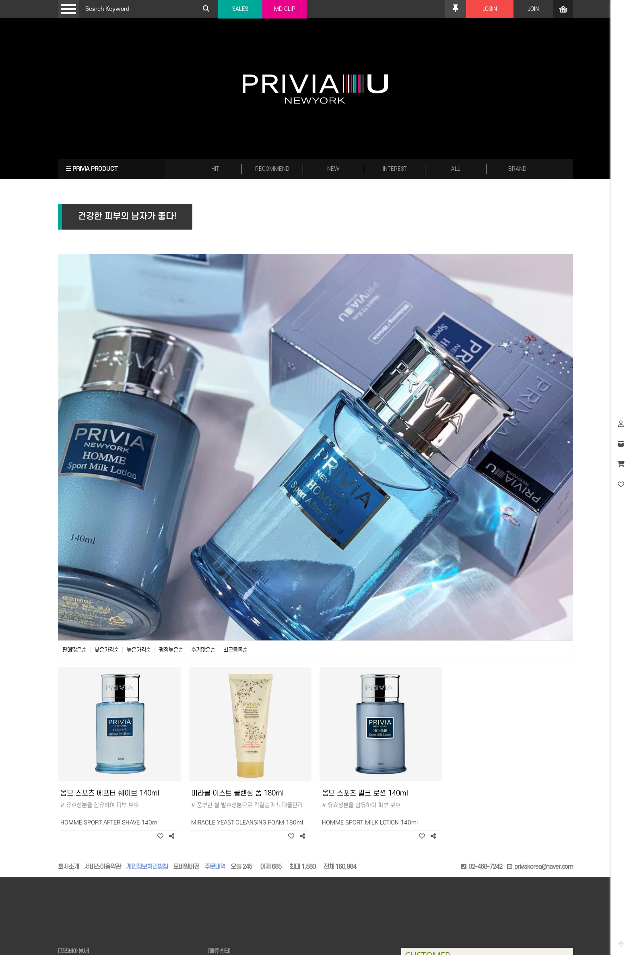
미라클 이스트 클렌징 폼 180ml (237, 793)
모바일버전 (186, 866)
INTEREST (395, 169)
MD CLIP (284, 9)
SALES (240, 9)
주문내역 (214, 866)
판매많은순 (74, 650)
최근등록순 (235, 650)
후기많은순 (203, 650)
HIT (215, 169)
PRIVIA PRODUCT (92, 169)
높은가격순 (139, 650)
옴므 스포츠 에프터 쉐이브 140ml (109, 793)
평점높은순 (171, 650)
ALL (455, 169)
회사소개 (68, 866)
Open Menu (68, 9)
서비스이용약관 (102, 866)
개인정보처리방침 (147, 866)
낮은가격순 (107, 650)
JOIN (533, 9)
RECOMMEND (272, 169)
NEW (333, 169)
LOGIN (490, 9)
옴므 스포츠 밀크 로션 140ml (365, 793)
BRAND (517, 169)
